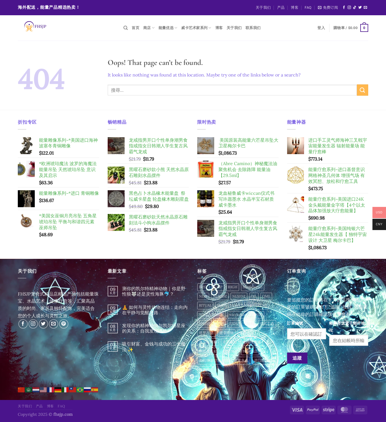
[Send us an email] (365, 8)
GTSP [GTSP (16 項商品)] (217, 287)
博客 (294, 7)
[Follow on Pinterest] (63, 324)
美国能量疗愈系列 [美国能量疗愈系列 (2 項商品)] (213, 360)
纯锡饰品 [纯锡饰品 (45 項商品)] (250, 351)
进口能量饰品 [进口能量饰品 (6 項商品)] (265, 360)
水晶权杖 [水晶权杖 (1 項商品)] (230, 342)
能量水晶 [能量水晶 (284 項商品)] (241, 360)
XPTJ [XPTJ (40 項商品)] (220, 323)
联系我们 (253, 28)
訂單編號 (295, 323)
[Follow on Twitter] (360, 8)
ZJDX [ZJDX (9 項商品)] (233, 323)
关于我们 (263, 7)
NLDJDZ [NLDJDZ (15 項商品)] (220, 296)
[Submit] (362, 89)
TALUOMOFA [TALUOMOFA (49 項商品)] (241, 305)
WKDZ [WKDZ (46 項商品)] (204, 323)
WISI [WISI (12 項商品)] (259, 314)
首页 (135, 28)
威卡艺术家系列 (196, 27)
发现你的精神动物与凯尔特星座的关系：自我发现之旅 (153, 328)
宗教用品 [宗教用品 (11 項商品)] (246, 333)
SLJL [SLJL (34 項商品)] (220, 305)
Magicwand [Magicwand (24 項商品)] (253, 287)
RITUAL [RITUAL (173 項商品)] (205, 305)
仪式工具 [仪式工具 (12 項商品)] (267, 323)
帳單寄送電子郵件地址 (347, 326)
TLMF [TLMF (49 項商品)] (262, 305)
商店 (149, 27)
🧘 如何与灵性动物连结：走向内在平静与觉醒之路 (155, 310)
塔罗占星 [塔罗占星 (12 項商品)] (206, 333)
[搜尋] (125, 28)
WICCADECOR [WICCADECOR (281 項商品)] (211, 314)
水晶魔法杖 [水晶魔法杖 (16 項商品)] (208, 351)
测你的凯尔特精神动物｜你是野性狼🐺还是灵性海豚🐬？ (153, 291)
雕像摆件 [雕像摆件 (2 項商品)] (206, 369)
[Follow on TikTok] (354, 8)
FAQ (308, 7)
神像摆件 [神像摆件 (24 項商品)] (230, 351)
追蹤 (297, 358)
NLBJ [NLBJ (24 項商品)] (203, 296)
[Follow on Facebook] (344, 8)
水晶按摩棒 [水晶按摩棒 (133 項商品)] (208, 342)
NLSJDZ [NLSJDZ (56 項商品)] (239, 296)
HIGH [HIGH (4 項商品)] (232, 287)
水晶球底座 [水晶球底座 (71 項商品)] (252, 342)
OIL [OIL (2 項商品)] (254, 296)
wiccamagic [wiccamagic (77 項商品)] (239, 314)
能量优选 (168, 27)
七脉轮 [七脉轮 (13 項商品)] (248, 323)
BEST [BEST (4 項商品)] (203, 287)
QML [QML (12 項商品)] (266, 296)
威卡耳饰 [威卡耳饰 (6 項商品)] (226, 333)
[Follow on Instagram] (349, 8)
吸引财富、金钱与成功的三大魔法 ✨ (153, 346)
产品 (281, 7)
